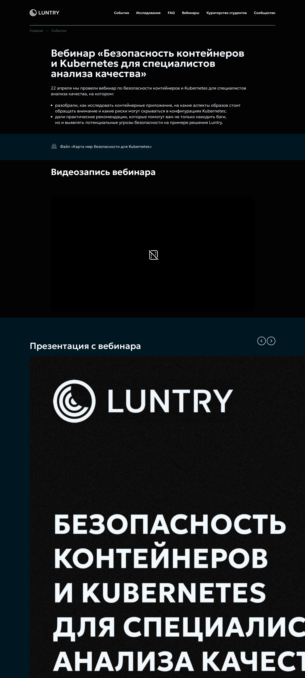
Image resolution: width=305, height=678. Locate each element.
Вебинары (190, 13)
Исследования (148, 13)
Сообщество (264, 13)
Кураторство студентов (227, 13)
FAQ (171, 13)
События (121, 13)
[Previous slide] (261, 341)
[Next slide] (271, 341)
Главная (36, 31)
